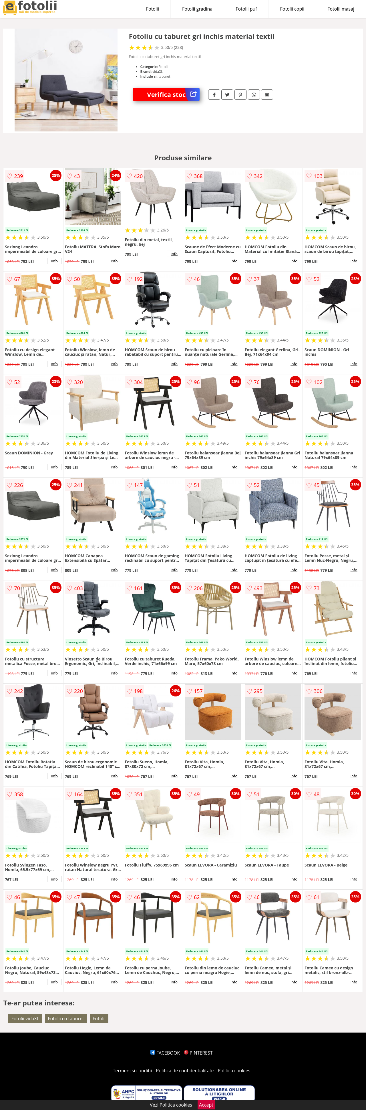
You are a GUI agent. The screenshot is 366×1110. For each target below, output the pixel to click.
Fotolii (152, 9)
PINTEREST (198, 1053)
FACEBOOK (165, 1053)
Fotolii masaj (340, 9)
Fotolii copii (292, 9)
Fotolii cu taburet (66, 1018)
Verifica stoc (173, 94)
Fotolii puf (246, 9)
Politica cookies (234, 1070)
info (54, 260)
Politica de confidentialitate (185, 1070)
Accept (206, 1105)
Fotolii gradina (197, 9)
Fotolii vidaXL (25, 1018)
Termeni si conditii (132, 1070)
